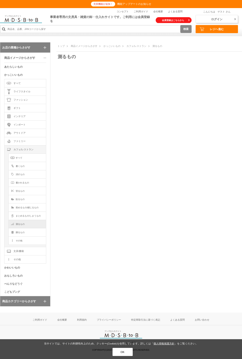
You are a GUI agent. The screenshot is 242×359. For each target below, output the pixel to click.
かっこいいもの (111, 46)
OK (122, 352)
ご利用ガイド (141, 11)
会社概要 (158, 11)
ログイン (223, 19)
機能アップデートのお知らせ (134, 3)
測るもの (157, 46)
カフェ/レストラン (136, 46)
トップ (61, 46)
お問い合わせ (202, 319)
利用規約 (82, 319)
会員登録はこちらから (176, 20)
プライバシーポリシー (109, 319)
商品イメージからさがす (84, 46)
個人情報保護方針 (163, 343)
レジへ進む (212, 29)
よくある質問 (175, 11)
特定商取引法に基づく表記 (145, 319)
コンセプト (123, 11)
